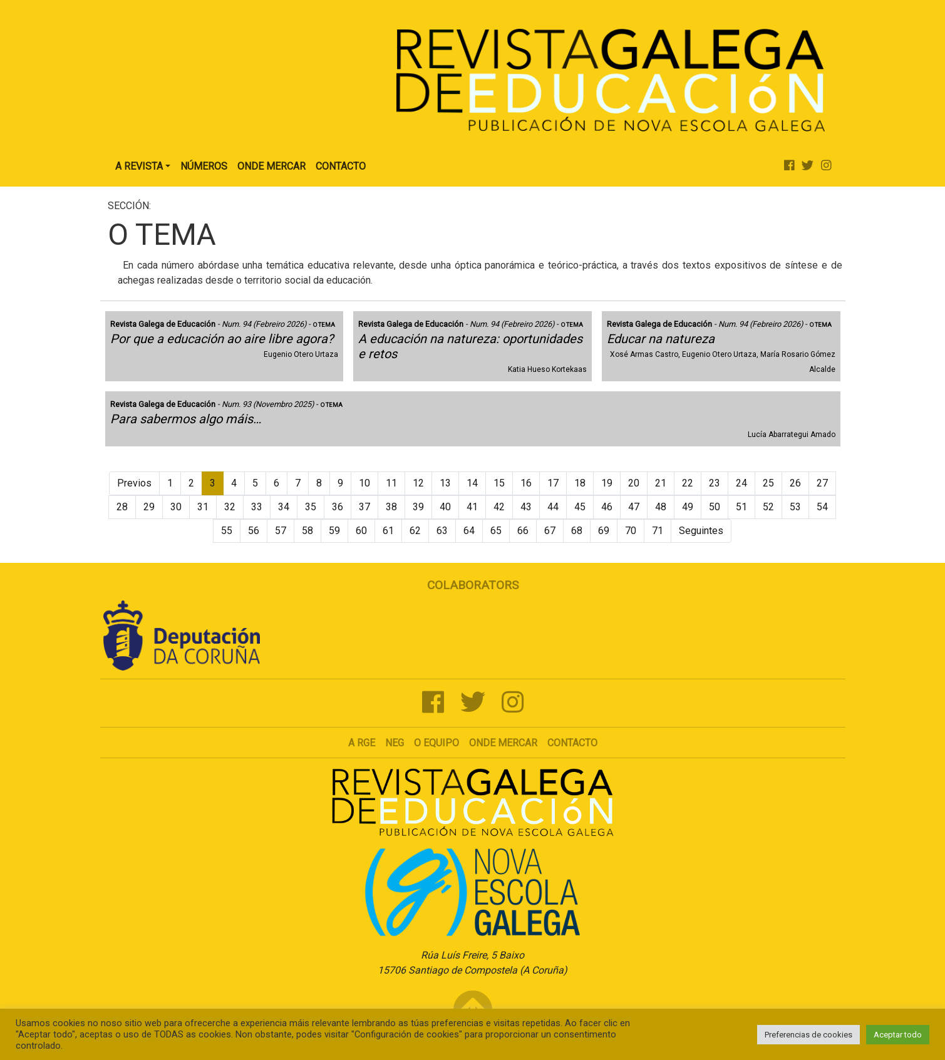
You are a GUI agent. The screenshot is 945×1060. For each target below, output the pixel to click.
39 (418, 507)
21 (660, 483)
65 (496, 531)
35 (310, 507)
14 (472, 483)
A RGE (361, 743)
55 (226, 531)
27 (822, 483)
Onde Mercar (271, 166)
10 (364, 483)
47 (633, 507)
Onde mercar (503, 743)
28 (122, 507)
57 (280, 531)
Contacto (341, 166)
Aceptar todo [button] (898, 1034)
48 (660, 507)
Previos (134, 483)
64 (469, 531)
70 (630, 531)
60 (361, 531)
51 (741, 507)
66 (523, 531)
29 (149, 507)
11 (391, 483)
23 (714, 483)
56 (253, 531)
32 (229, 507)
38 (391, 507)
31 (203, 507)
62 (415, 531)
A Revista (139, 166)
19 (606, 483)
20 (633, 483)
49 (687, 507)
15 (499, 483)
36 (337, 507)
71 (657, 531)
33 (256, 507)
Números (203, 166)
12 (418, 483)
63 (442, 531)
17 (553, 483)
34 (283, 507)
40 (445, 507)
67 (549, 531)
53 (795, 507)
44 (553, 507)
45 (580, 507)
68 (576, 531)
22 (687, 483)
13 (445, 483)
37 (364, 507)
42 (499, 507)
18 (580, 483)
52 (768, 507)
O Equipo (436, 743)
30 (176, 507)
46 (606, 507)
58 (307, 531)
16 (526, 483)
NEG (394, 743)
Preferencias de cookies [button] (808, 1034)
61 (388, 531)
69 (603, 531)
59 (334, 531)
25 (768, 483)
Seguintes (701, 531)
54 (822, 507)
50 (714, 507)
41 (472, 507)
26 (795, 483)
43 (526, 507)
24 (741, 483)
